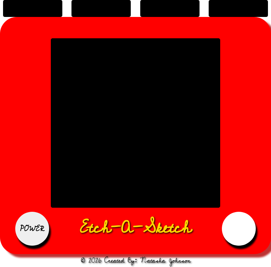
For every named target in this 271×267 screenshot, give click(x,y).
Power (32, 228)
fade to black (101, 8)
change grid (238, 8)
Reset (238, 228)
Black (32, 8)
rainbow (170, 8)
